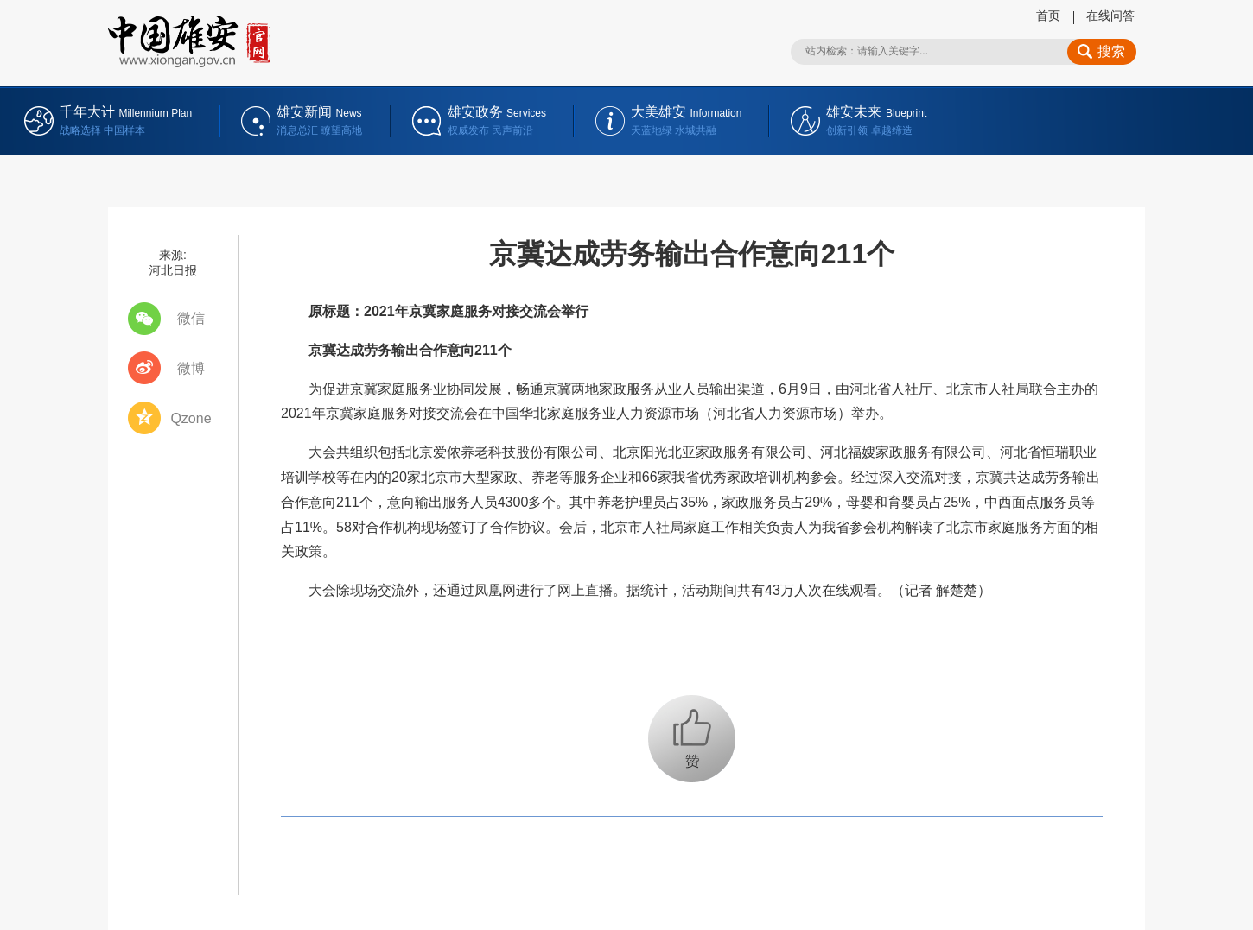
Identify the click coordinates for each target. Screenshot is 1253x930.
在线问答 (1110, 15)
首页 (1048, 15)
